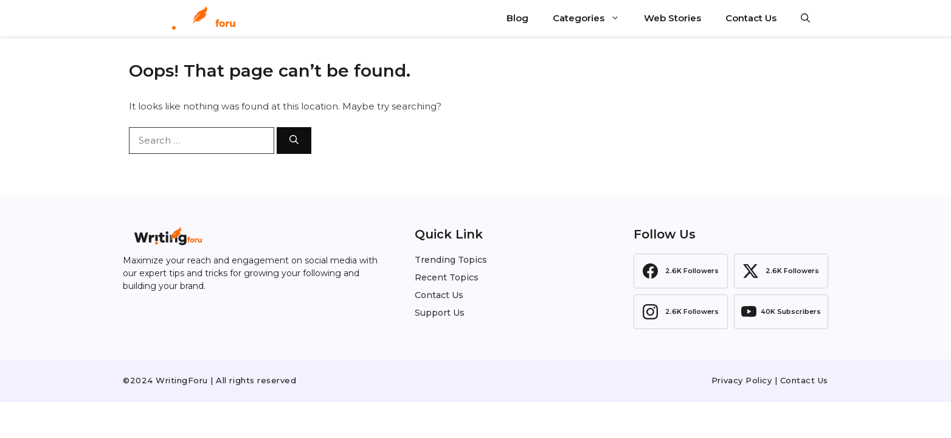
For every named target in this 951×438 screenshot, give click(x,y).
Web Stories (672, 18)
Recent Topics (447, 277)
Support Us (440, 312)
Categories (592, 18)
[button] (805, 18)
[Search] (294, 141)
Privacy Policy (741, 380)
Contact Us (750, 18)
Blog (517, 18)
